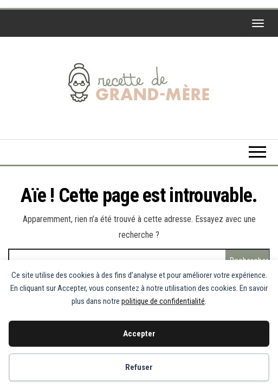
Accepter (139, 334)
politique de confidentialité (163, 301)
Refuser (139, 367)
